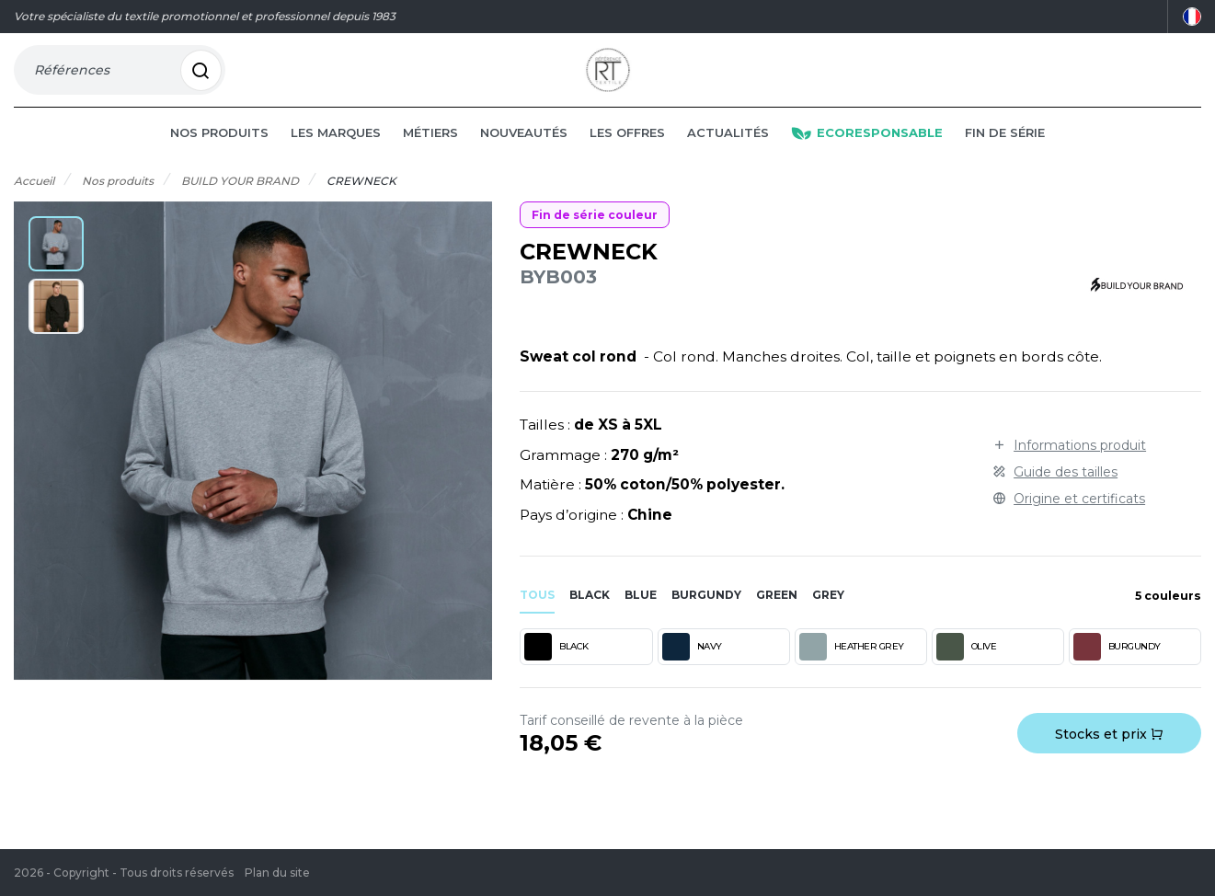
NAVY (692, 672)
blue (641, 620)
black (589, 620)
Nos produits (219, 158)
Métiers (430, 158)
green (776, 620)
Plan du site (277, 872)
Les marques (336, 158)
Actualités (728, 158)
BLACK (556, 672)
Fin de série (1005, 158)
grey (828, 620)
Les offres (627, 158)
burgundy (706, 620)
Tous (537, 620)
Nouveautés (523, 158)
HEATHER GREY (851, 672)
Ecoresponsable (867, 158)
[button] (56, 269)
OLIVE (966, 672)
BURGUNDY (1117, 672)
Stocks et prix (1109, 760)
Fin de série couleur (595, 240)
